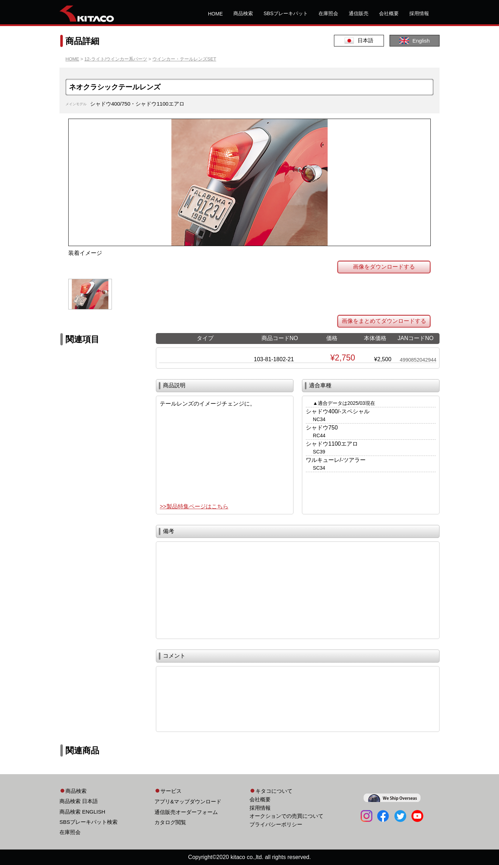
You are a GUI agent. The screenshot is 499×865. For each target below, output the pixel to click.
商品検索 (243, 13)
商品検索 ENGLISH (82, 812)
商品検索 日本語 (78, 801)
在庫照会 (328, 13)
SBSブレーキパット (286, 13)
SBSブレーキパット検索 (88, 822)
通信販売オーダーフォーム (186, 812)
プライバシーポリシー (276, 824)
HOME (215, 14)
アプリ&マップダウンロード (187, 801)
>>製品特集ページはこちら (194, 506)
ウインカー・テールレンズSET (184, 59)
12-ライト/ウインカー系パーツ (115, 59)
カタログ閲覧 (170, 822)
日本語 (359, 40)
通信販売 (358, 13)
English (414, 40)
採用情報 (419, 13)
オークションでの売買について (286, 816)
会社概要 (389, 13)
